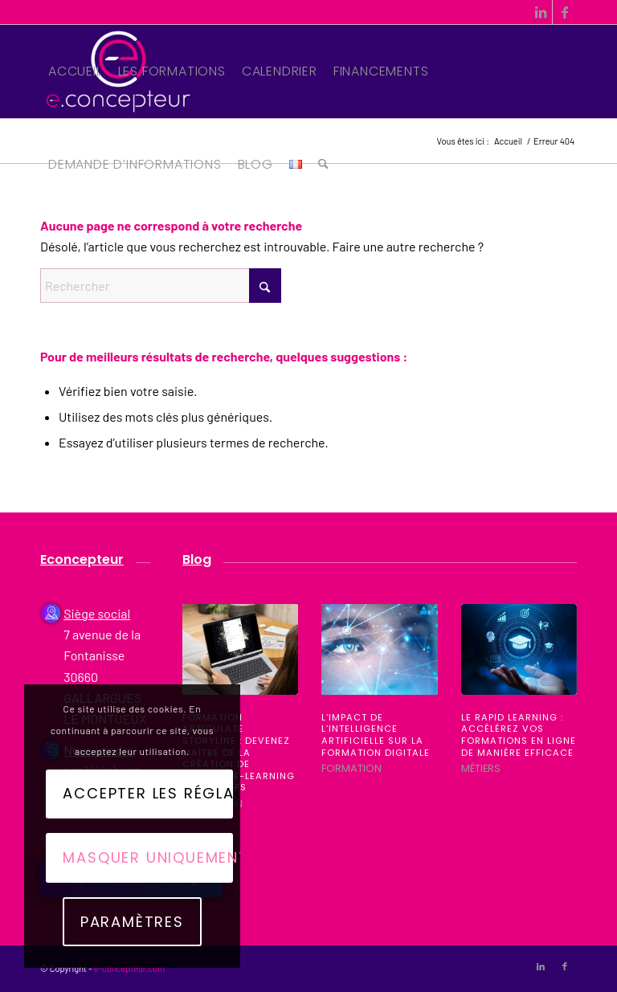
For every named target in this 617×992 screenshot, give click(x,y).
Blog (196, 559)
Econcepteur (82, 559)
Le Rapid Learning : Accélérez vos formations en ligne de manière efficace (518, 735)
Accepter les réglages (148, 793)
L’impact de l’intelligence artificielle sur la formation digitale (375, 735)
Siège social (96, 613)
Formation (351, 768)
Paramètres (132, 922)
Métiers (481, 768)
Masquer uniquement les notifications (148, 857)
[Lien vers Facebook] (565, 12)
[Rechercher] (323, 164)
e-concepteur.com (129, 968)
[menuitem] (75, 71)
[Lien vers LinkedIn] (540, 12)
